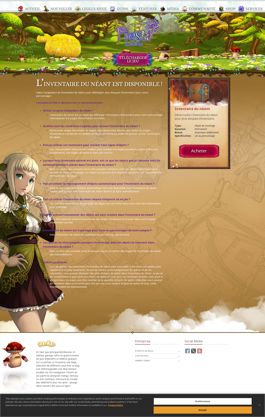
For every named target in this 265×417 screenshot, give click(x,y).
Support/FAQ (241, 2)
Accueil (30, 9)
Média (171, 9)
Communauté (200, 9)
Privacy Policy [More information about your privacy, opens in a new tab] (115, 405)
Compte (224, 2)
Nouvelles (59, 9)
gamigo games (142, 360)
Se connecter (192, 2)
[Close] (259, 405)
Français (258, 2)
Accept (203, 409)
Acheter (199, 151)
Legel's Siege (93, 9)
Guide (121, 9)
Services (252, 9)
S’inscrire (210, 2)
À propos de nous (144, 351)
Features (146, 9)
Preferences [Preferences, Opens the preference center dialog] (202, 401)
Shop (228, 9)
